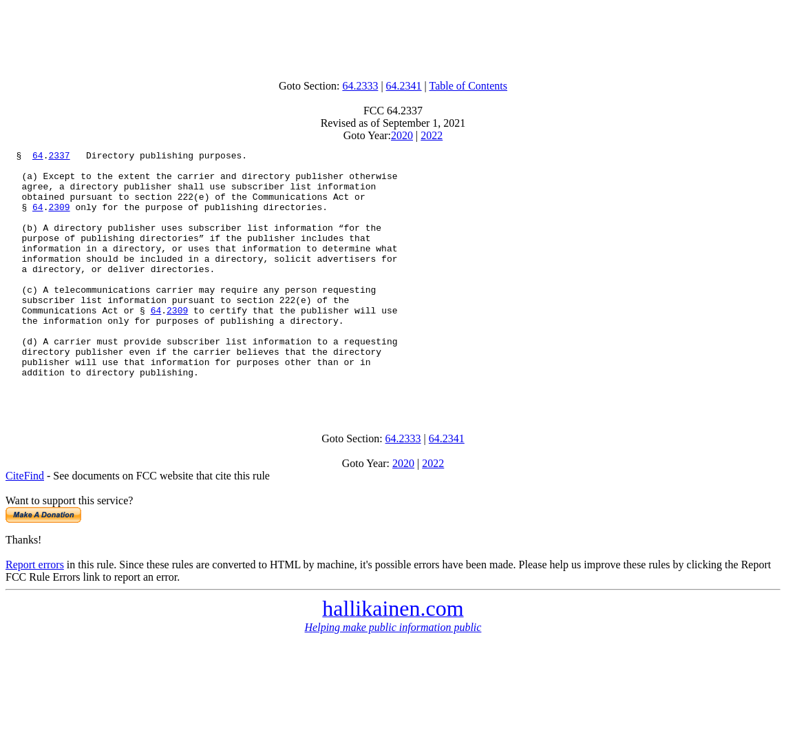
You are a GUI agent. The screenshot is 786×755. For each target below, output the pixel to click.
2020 (402, 135)
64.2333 (360, 86)
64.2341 (404, 86)
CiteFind (25, 525)
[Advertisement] (393, 37)
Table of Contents (468, 86)
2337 (59, 157)
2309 (59, 219)
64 (37, 157)
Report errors (35, 614)
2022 (432, 135)
